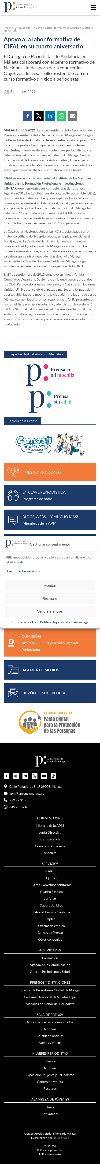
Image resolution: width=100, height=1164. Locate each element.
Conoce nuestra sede (50, 846)
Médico (50, 871)
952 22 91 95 (16, 800)
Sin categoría (22, 27)
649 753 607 (16, 807)
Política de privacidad (56, 622)
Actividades (50, 1114)
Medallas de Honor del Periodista (50, 1004)
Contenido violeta (50, 1082)
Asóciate (50, 853)
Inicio (7, 27)
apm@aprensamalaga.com (25, 793)
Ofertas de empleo (51, 926)
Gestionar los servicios (23, 571)
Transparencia (50, 839)
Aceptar (50, 585)
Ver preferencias (50, 611)
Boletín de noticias (50, 1036)
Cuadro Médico (51, 892)
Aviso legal (81, 622)
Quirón (51, 878)
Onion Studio (61, 1138)
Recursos (50, 1088)
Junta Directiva (50, 832)
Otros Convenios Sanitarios (51, 885)
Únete (50, 1107)
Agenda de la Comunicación (50, 965)
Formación (50, 958)
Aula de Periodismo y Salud (50, 972)
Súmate (50, 1061)
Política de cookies (24, 622)
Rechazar (49, 598)
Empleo (50, 919)
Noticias (50, 1029)
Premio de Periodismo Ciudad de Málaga (50, 990)
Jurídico (50, 898)
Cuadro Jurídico (51, 905)
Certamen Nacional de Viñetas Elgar (50, 997)
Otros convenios (50, 939)
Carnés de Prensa (50, 932)
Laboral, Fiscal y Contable (51, 912)
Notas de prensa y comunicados (50, 1022)
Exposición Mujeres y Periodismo (50, 1075)
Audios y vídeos (50, 1043)
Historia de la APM (50, 825)
